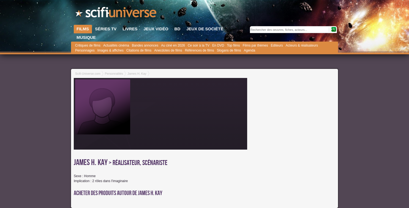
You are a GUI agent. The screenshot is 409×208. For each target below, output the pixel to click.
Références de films (199, 50)
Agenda (249, 50)
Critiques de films (87, 45)
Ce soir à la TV (198, 45)
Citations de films (138, 50)
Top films (233, 45)
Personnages (85, 50)
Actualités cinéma (116, 45)
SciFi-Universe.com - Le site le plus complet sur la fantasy (116, 14)
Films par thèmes (255, 45)
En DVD (218, 45)
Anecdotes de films (168, 50)
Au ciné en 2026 (173, 45)
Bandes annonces (145, 45)
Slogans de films (229, 50)
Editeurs (277, 45)
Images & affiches (110, 50)
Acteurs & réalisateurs (302, 45)
